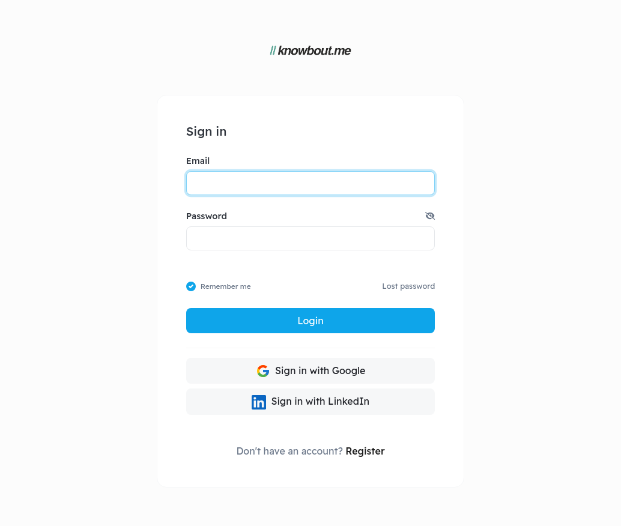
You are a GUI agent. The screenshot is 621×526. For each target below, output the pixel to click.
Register (364, 451)
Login (310, 321)
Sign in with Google (311, 371)
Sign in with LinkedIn (310, 402)
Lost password (408, 286)
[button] (430, 216)
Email (198, 160)
